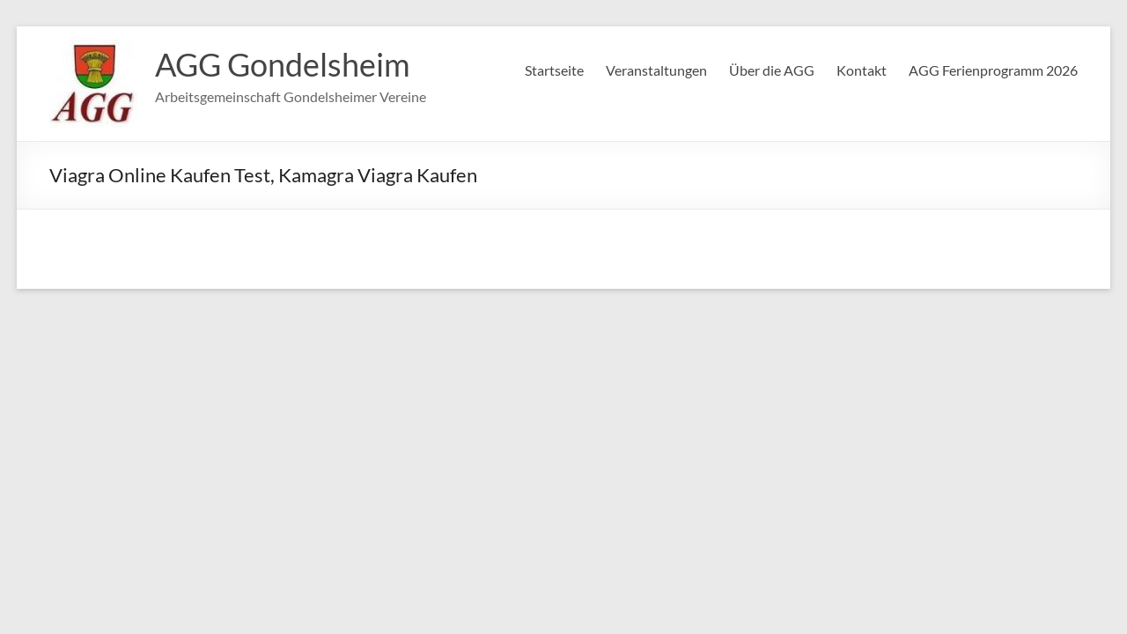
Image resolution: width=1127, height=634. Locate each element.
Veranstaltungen (656, 70)
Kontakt (861, 70)
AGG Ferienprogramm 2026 (993, 70)
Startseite (554, 70)
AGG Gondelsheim (282, 64)
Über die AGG (771, 70)
